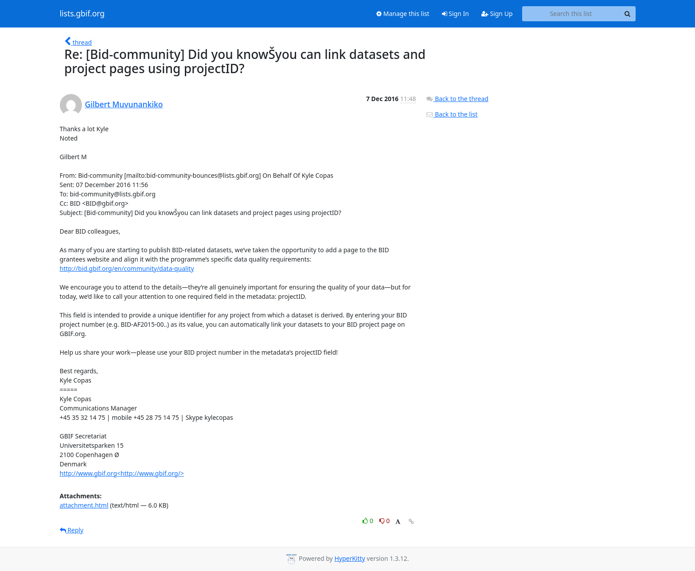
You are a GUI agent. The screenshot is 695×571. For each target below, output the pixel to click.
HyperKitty (349, 558)
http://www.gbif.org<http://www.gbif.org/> (122, 473)
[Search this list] (571, 13)
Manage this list (402, 13)
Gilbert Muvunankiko (124, 104)
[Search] (628, 13)
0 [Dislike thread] (384, 520)
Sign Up (497, 13)
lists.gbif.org (82, 13)
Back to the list (452, 114)
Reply (72, 530)
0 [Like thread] (369, 520)
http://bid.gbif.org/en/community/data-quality (127, 268)
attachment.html (84, 505)
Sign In (455, 13)
